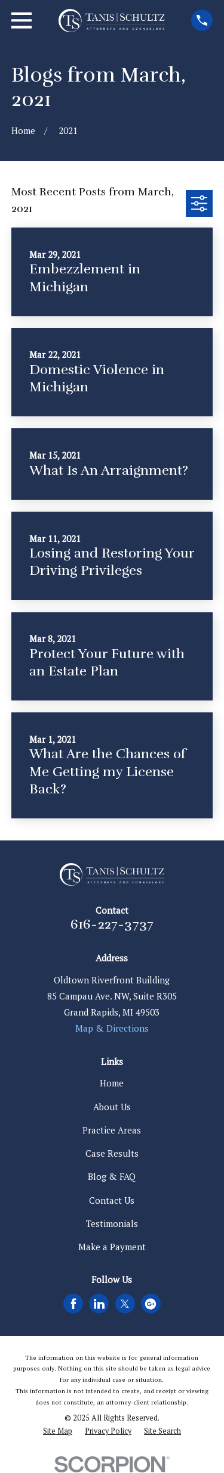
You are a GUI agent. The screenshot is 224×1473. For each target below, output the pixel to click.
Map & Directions (112, 1028)
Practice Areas (111, 1130)
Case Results (112, 1153)
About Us (112, 1107)
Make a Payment (112, 1247)
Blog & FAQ (112, 1176)
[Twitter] (124, 1303)
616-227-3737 (112, 924)
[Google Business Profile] (150, 1303)
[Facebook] (73, 1303)
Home (112, 1083)
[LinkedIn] (99, 1303)
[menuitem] (57, 1431)
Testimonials (112, 1223)
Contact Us (111, 1200)
